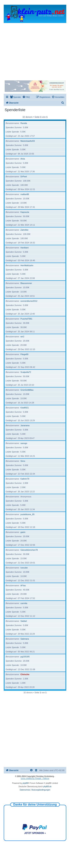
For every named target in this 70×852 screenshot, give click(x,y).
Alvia (23, 159)
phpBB (25, 783)
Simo (23, 461)
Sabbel (24, 621)
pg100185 (25, 656)
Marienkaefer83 (28, 141)
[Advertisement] (35, 50)
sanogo (24, 443)
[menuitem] (15, 97)
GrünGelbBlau (27, 390)
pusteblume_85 (28, 514)
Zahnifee (25, 230)
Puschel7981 (26, 319)
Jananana (25, 425)
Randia (24, 123)
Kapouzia (25, 212)
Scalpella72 (26, 372)
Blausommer (26, 283)
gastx (23, 532)
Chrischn (25, 674)
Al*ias (23, 585)
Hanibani (25, 248)
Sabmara (25, 639)
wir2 (22, 336)
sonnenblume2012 (29, 301)
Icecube (24, 568)
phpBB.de (47, 787)
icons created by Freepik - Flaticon (35, 778)
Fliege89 (24, 354)
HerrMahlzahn (27, 265)
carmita (24, 603)
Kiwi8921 (25, 408)
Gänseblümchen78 (29, 550)
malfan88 (25, 194)
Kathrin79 (25, 479)
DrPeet (24, 176)
